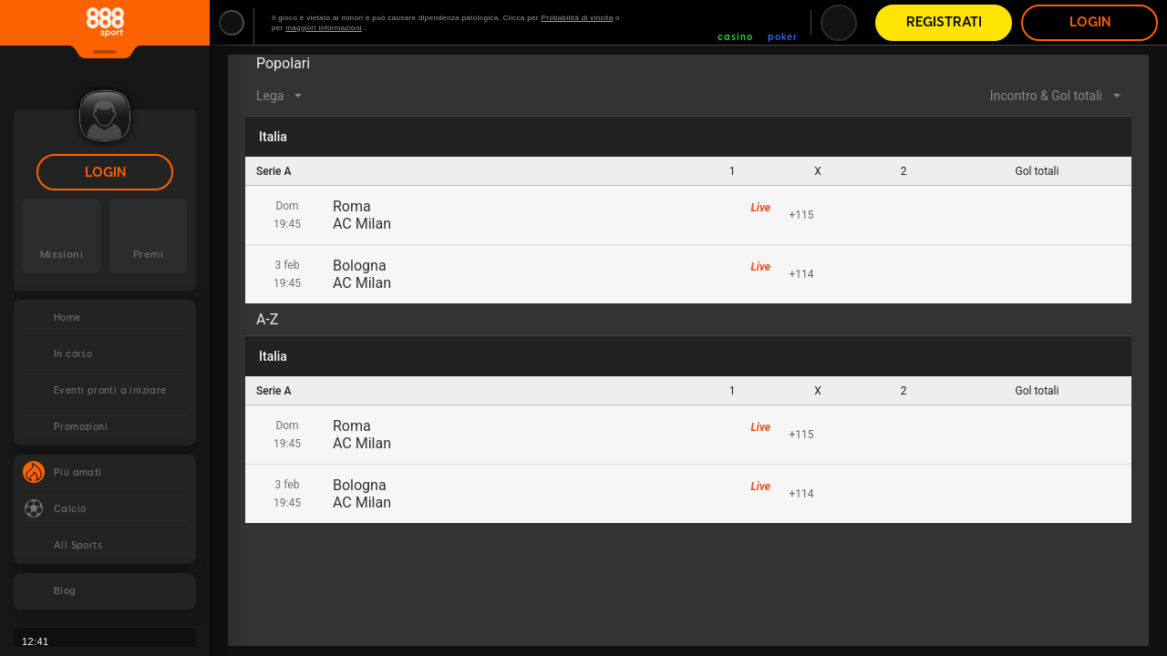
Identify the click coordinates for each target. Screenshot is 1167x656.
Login (105, 172)
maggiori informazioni (323, 28)
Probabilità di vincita (577, 18)
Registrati (944, 22)
